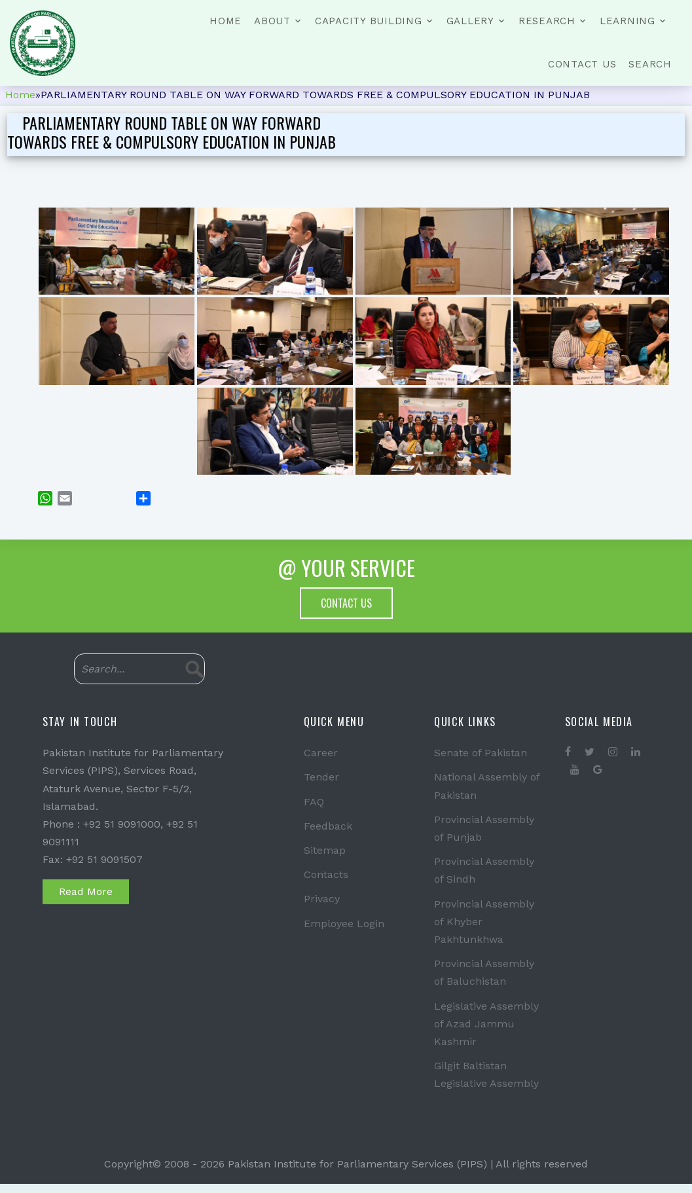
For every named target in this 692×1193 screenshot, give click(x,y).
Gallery (470, 21)
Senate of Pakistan (480, 752)
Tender (321, 777)
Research (547, 21)
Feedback (328, 826)
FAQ (314, 802)
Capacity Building (368, 21)
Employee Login (344, 923)
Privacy (322, 898)
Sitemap (325, 850)
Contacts (326, 874)
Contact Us (582, 64)
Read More (86, 891)
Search (650, 64)
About (272, 21)
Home (225, 21)
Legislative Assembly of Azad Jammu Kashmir (486, 1024)
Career (321, 752)
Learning (627, 21)
